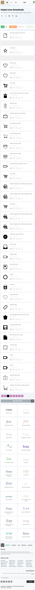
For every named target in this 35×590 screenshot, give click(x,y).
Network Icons (20, 563)
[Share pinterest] (13, 16)
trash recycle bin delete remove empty (19, 93)
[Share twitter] (9, 16)
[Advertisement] (18, 20)
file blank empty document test (17, 33)
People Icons (11, 563)
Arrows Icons (28, 562)
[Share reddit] (5, 16)
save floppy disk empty (15, 324)
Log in (24, 2)
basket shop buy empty (15, 143)
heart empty (13, 63)
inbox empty (13, 244)
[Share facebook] (2, 16)
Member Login (29, 565)
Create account (4, 566)
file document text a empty (16, 334)
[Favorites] (16, 37)
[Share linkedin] (16, 16)
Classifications (30, 26)
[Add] (11, 37)
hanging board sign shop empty (17, 113)
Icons (13, 26)
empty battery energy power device (18, 163)
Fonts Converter (29, 560)
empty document (14, 264)
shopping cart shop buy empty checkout (19, 385)
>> (22, 396)
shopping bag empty (15, 375)
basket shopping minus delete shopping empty (21, 183)
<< (2, 396)
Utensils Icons (4, 565)
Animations (21, 26)
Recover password (13, 566)
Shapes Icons (12, 565)
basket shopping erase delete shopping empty (21, 193)
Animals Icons (20, 562)
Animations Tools (4, 562)
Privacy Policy (20, 566)
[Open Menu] (16, 2)
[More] (22, 37)
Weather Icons (4, 563)
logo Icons (30, 545)
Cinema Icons (28, 563)
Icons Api (19, 565)
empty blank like (14, 294)
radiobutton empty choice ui (17, 234)
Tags (19, 545)
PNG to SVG (3, 560)
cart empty (12, 83)
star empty (12, 48)
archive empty (13, 345)
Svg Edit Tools (12, 560)
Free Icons (14, 545)
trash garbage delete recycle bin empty (19, 314)
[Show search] (11, 2)
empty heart (13, 73)
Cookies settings (29, 566)
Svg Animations (12, 562)
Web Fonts (8, 545)
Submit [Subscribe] (30, 581)
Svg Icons (3, 2)
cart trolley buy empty (15, 123)
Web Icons (24, 545)
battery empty (13, 103)
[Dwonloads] (19, 37)
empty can (12, 284)
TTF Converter (20, 560)
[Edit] (14, 37)
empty (11, 274)
